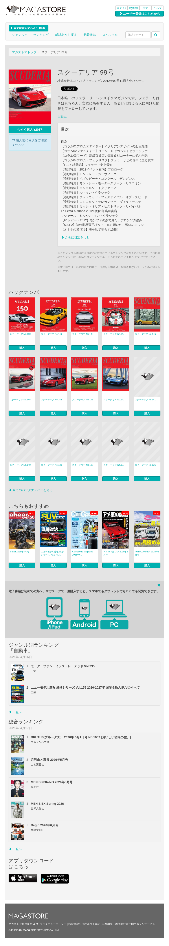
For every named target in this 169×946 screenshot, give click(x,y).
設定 (145, 7)
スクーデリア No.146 (145, 334)
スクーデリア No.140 (20, 465)
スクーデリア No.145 (20, 399)
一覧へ (15, 712)
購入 (22, 347)
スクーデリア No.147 (113, 334)
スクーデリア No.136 (145, 465)
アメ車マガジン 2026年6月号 (115, 553)
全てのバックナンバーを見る (31, 490)
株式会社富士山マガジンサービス (135, 924)
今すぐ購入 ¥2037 (29, 129)
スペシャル (110, 35)
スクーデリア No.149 (51, 334)
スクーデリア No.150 (20, 334)
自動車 (62, 117)
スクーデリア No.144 (51, 399)
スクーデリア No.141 (145, 399)
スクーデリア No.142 (113, 399)
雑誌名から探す (66, 35)
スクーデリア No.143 (82, 399)
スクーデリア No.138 (82, 465)
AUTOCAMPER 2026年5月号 (147, 553)
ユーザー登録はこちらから (139, 13)
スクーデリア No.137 (113, 465)
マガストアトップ (24, 52)
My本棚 (133, 7)
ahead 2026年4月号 (19, 551)
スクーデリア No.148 (82, 334)
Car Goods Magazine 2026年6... (82, 553)
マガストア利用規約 (20, 924)
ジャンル (19, 35)
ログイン (122, 7)
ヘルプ (158, 7)
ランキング (41, 35)
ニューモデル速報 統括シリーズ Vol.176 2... (52, 553)
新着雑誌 (89, 35)
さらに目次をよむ (75, 237)
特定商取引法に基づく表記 (84, 924)
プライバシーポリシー (53, 924)
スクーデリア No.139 (51, 465)
